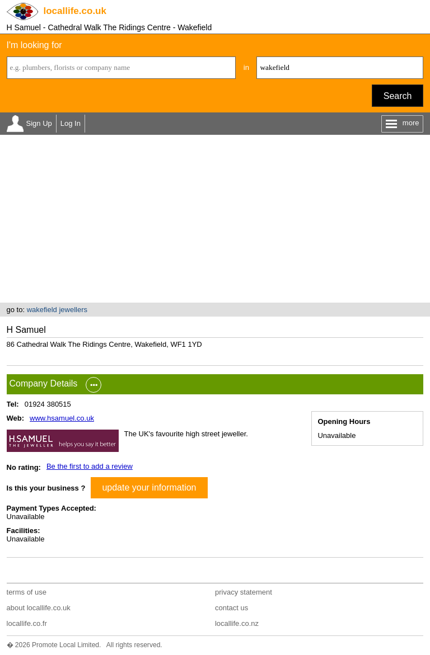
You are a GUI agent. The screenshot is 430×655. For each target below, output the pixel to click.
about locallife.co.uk (39, 608)
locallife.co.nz (237, 623)
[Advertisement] (215, 218)
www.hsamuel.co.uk (62, 418)
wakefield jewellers (57, 309)
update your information (149, 487)
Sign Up (39, 123)
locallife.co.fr (27, 623)
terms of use (27, 592)
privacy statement (243, 592)
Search (398, 96)
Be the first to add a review (89, 466)
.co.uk (75, 11)
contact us (231, 608)
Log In (70, 123)
